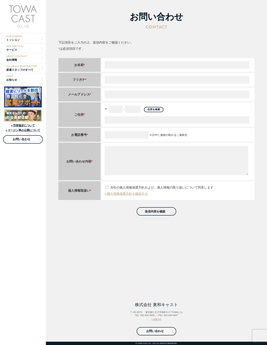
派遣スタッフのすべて (24, 68)
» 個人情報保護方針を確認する (126, 193)
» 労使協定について (23, 125)
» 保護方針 (156, 319)
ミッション (24, 38)
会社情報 (24, 58)
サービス (24, 48)
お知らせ (24, 78)
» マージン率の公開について (23, 130)
